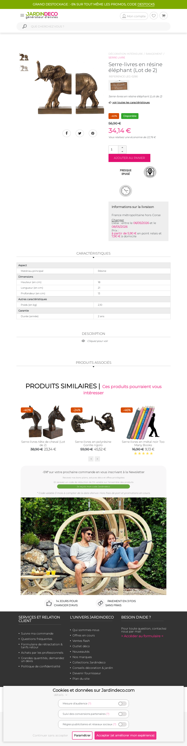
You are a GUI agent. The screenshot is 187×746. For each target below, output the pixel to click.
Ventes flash (81, 641)
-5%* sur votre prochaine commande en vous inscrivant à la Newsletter (93, 472)
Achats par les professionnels (42, 652)
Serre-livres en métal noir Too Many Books (143, 443)
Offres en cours (83, 635)
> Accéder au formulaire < (142, 636)
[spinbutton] (117, 149)
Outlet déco (81, 646)
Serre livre (116, 57)
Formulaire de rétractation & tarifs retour (41, 645)
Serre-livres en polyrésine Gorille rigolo (93, 443)
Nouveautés (81, 651)
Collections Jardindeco (89, 662)
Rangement (154, 53)
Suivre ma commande (37, 633)
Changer (118, 220)
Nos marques (82, 657)
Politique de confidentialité (40, 666)
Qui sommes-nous (85, 630)
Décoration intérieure (125, 53)
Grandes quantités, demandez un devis (42, 659)
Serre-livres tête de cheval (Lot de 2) (43, 443)
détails (61, 695)
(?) (89, 703)
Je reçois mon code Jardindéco (93, 486)
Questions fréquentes (36, 639)
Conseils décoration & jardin (92, 668)
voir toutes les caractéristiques (129, 102)
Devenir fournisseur (86, 673)
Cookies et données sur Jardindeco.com (94, 690)
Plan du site (81, 678)
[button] (122, 148)
